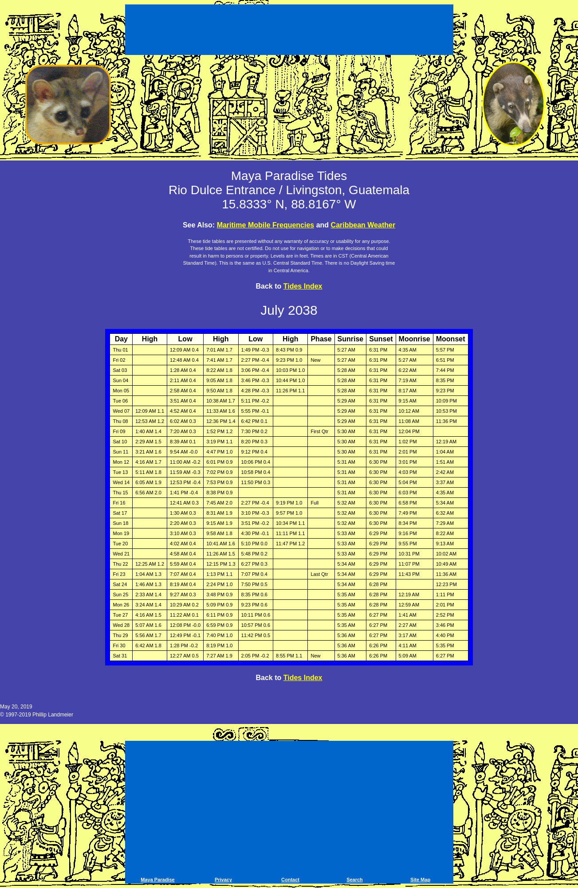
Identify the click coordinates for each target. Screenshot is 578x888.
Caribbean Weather (363, 225)
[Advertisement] (289, 31)
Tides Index (302, 286)
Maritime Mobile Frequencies (266, 225)
